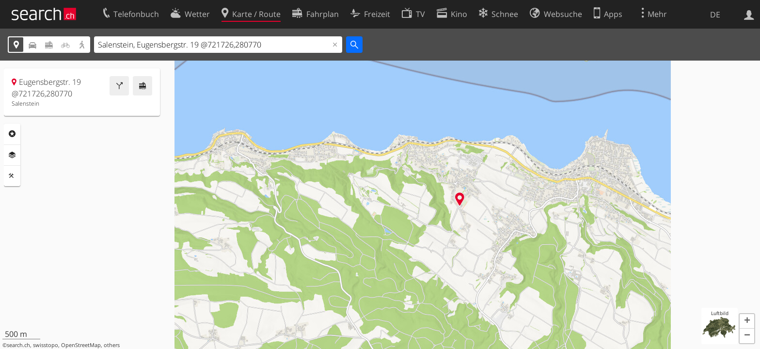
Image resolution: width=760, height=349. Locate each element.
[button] (747, 321)
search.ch (18, 345)
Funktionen (12, 176)
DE (715, 14)
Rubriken (12, 134)
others (112, 345)
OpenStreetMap (81, 345)
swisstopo (45, 345)
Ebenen (12, 155)
